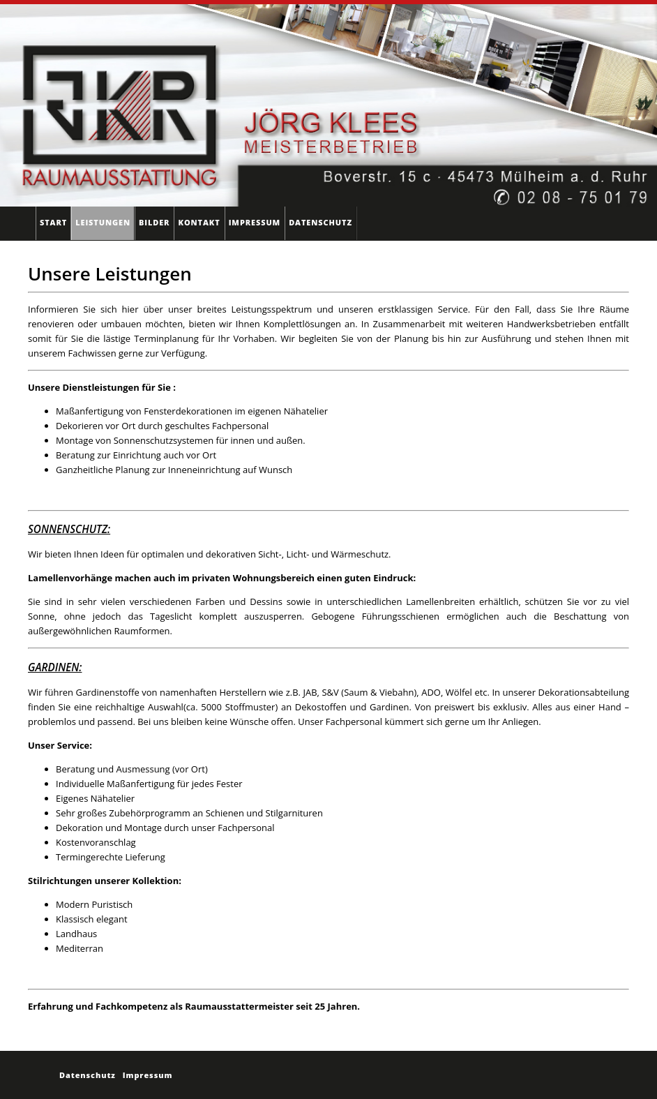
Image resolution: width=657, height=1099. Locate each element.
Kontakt (199, 222)
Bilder (154, 222)
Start (53, 222)
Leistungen (102, 222)
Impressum (254, 222)
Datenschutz (320, 222)
